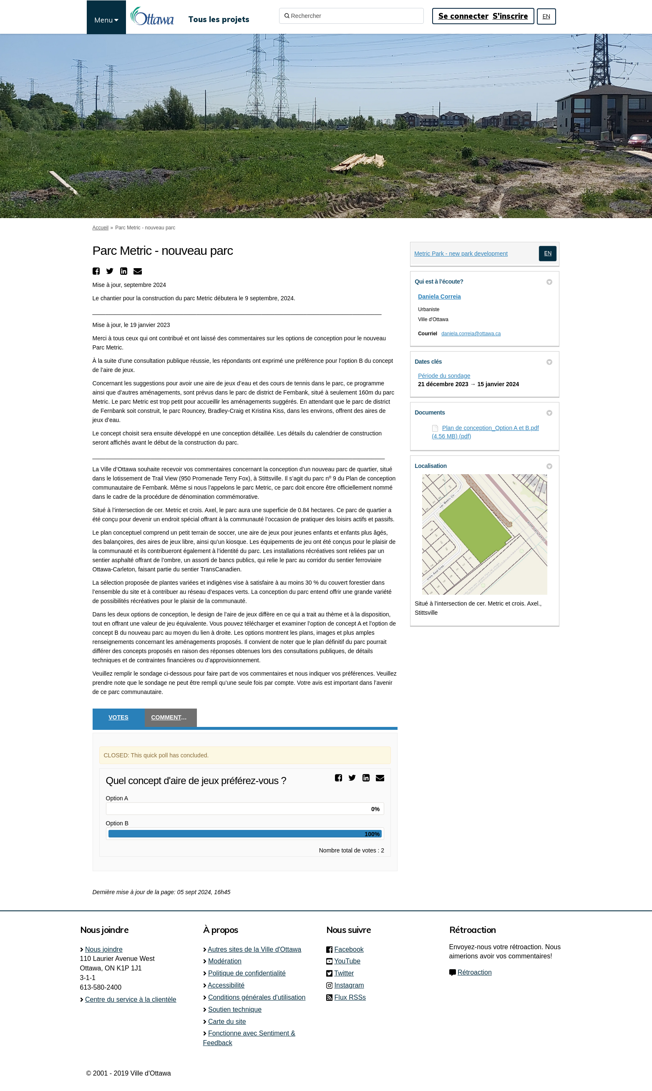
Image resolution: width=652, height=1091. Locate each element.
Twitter (346, 973)
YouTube (349, 961)
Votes (118, 717)
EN (546, 16)
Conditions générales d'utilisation (256, 997)
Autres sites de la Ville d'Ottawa (254, 949)
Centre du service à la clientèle (130, 999)
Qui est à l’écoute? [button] (483, 281)
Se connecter (463, 16)
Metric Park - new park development (461, 253)
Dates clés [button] (483, 361)
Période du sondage (444, 375)
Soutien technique (235, 1009)
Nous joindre (104, 949)
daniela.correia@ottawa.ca (471, 334)
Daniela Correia (439, 296)
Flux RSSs (350, 997)
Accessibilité (226, 985)
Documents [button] (483, 412)
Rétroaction (475, 972)
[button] (97, 271)
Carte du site (227, 1021)
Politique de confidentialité (247, 973)
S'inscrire (510, 16)
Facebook (352, 949)
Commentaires (174, 717)
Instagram (352, 985)
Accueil (101, 228)
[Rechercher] (351, 16)
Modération (225, 961)
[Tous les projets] (219, 16)
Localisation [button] (483, 466)
